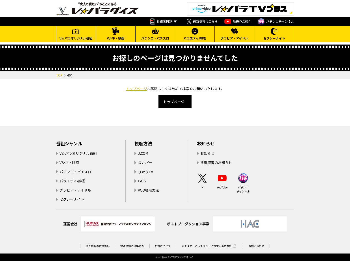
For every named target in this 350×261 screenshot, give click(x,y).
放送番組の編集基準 (132, 246)
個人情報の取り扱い (98, 246)
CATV (142, 180)
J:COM (143, 153)
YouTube (222, 181)
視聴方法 (143, 143)
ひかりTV (145, 171)
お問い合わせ (256, 246)
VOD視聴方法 (148, 190)
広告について (163, 246)
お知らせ (205, 143)
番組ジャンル (69, 143)
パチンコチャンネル (276, 21)
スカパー (145, 162)
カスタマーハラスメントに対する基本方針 (207, 246)
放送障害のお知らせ (216, 162)
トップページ (136, 88)
